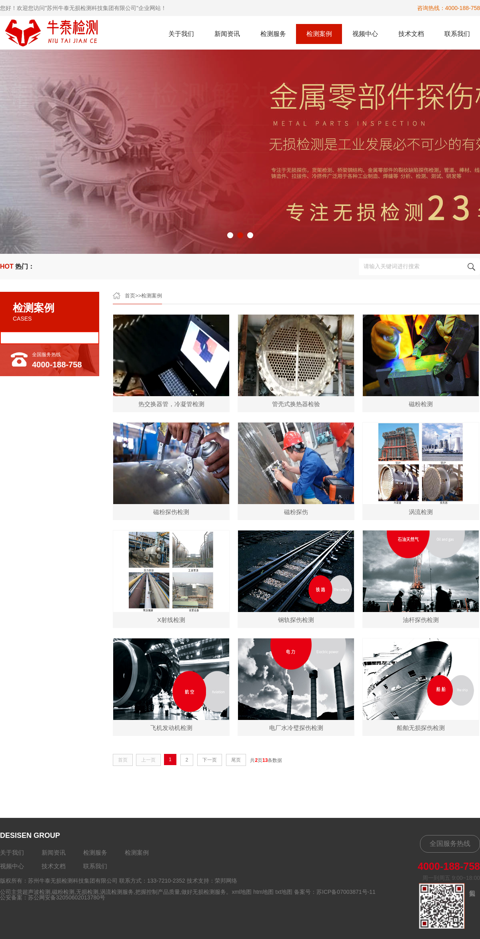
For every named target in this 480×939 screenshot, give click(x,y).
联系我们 (457, 33)
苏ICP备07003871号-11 (346, 892)
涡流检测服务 (117, 892)
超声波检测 (36, 892)
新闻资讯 (227, 33)
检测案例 (319, 33)
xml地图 (242, 892)
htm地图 (263, 892)
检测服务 (273, 33)
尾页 (236, 760)
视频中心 (365, 33)
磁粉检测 (63, 892)
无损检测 (87, 892)
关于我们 (181, 33)
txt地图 (283, 892)
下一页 (209, 760)
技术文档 (411, 33)
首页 (130, 296)
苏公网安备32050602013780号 (66, 897)
